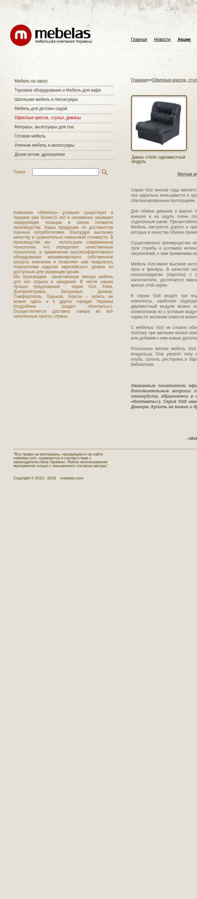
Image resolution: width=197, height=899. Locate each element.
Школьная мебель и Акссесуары (46, 99)
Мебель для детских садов (41, 108)
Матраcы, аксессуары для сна (44, 126)
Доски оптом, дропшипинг (40, 154)
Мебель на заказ (31, 81)
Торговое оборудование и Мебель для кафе (58, 90)
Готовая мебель (30, 136)
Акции (184, 39)
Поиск (19, 172)
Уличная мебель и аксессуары (44, 145)
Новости (162, 39)
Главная (139, 39)
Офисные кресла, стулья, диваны (48, 117)
